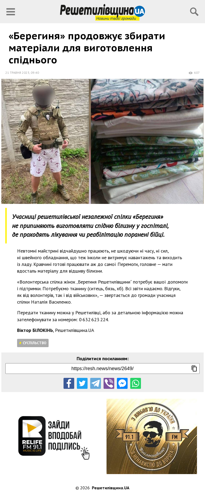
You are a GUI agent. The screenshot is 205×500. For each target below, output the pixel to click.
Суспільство (34, 342)
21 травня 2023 (17, 73)
